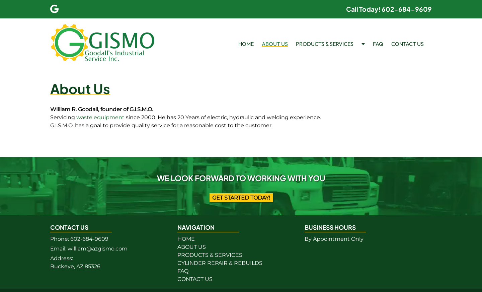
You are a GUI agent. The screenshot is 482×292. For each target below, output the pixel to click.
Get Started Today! (241, 198)
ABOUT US (275, 44)
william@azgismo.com (98, 248)
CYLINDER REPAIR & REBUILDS (219, 263)
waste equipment (100, 117)
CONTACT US (407, 44)
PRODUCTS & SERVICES (324, 44)
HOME (246, 44)
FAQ (378, 44)
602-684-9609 (89, 239)
